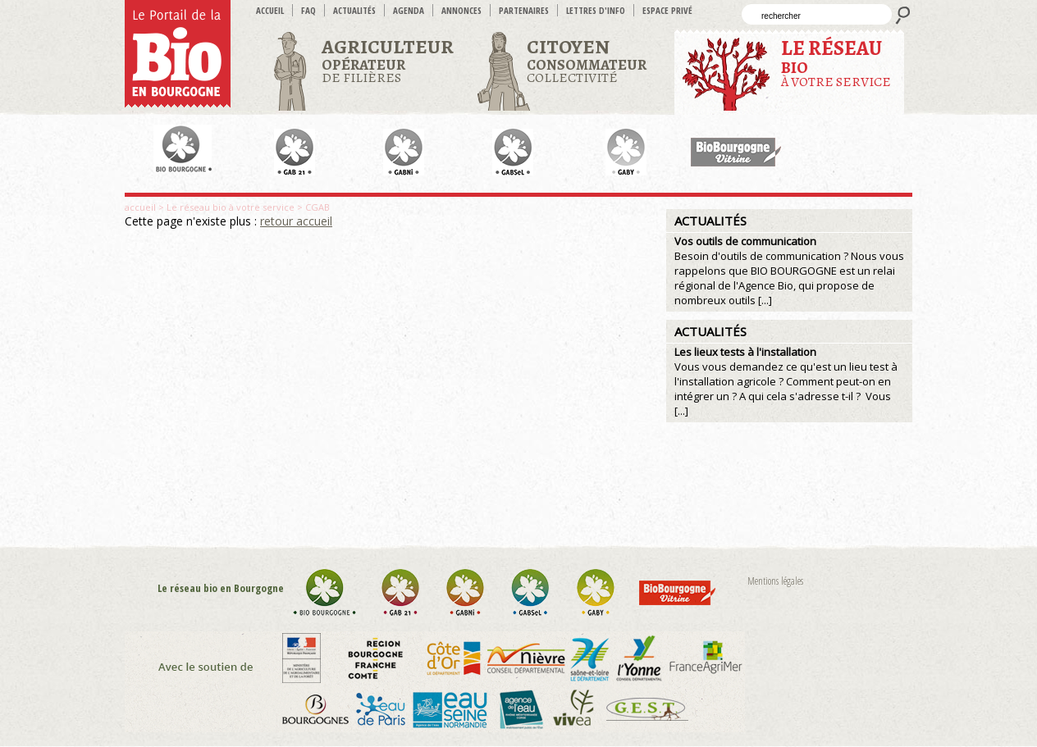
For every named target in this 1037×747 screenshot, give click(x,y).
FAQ (308, 10)
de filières (388, 60)
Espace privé (667, 10)
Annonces (461, 10)
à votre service (836, 62)
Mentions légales (775, 581)
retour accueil (296, 221)
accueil (270, 10)
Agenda (408, 10)
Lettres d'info (595, 10)
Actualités (354, 10)
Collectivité (586, 60)
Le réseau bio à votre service (231, 207)
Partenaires (524, 10)
